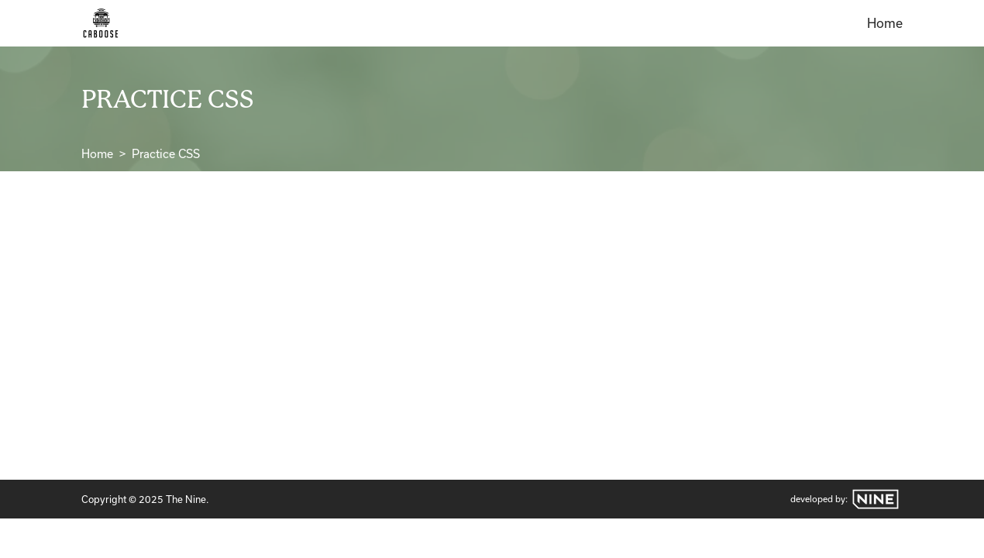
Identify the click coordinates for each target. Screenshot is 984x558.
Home (885, 23)
